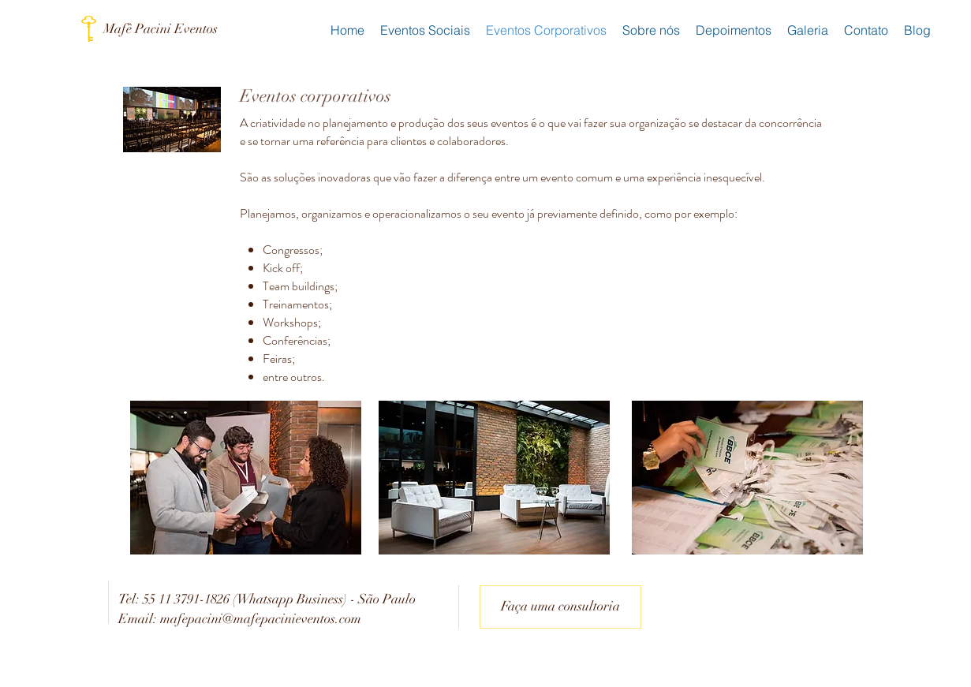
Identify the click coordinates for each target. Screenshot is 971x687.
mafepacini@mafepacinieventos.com (260, 618)
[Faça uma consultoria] (560, 607)
